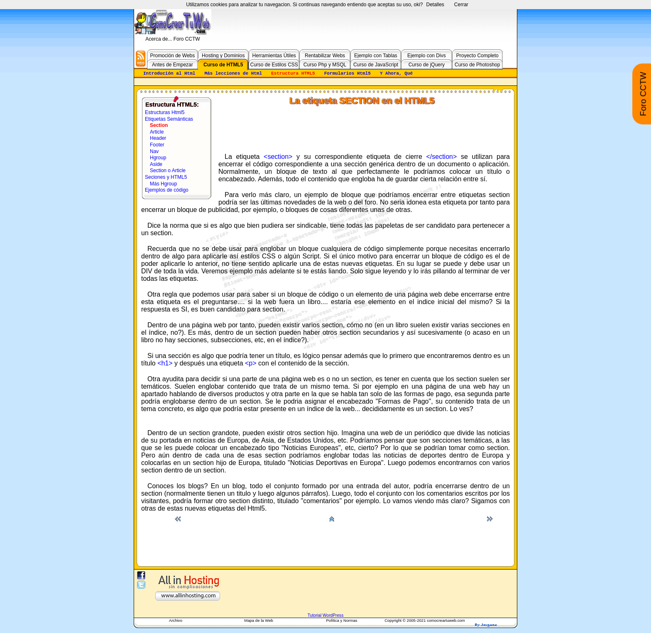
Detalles (435, 4)
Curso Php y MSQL (324, 65)
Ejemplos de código (166, 190)
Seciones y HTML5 (166, 177)
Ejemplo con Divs (426, 55)
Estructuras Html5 (164, 112)
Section (159, 125)
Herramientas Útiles (274, 55)
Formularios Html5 (347, 73)
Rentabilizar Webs (325, 55)
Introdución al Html (169, 73)
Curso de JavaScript (375, 65)
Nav (154, 151)
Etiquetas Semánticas (169, 119)
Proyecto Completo (477, 55)
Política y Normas (341, 620)
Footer (157, 145)
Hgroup (158, 158)
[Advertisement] (364, 127)
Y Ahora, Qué (396, 73)
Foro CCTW (187, 39)
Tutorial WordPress (326, 615)
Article (157, 132)
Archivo (175, 620)
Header (158, 138)
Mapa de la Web (258, 620)
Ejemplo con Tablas (375, 55)
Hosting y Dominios (223, 55)
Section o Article (168, 170)
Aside (156, 164)
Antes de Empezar (172, 65)
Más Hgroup (163, 184)
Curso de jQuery (427, 65)
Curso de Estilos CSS (274, 65)
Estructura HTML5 (293, 73)
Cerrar (461, 4)
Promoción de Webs (172, 55)
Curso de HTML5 (223, 65)
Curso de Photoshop (477, 65)
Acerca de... (159, 39)
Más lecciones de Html (233, 73)
